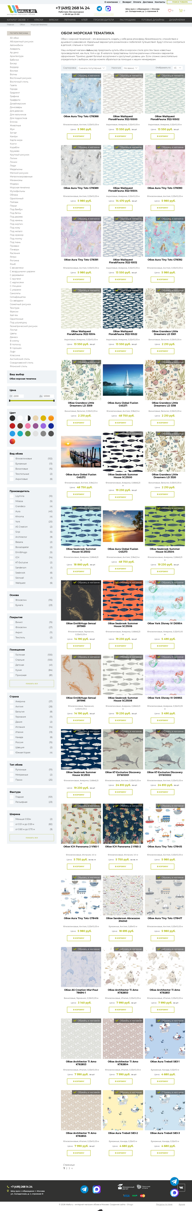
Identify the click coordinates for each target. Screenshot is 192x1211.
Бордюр (14, 67)
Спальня (19, 660)
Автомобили (16, 45)
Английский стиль (20, 359)
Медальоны (16, 169)
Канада (19, 737)
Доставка (148, 2)
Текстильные (22, 474)
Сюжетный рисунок (20, 304)
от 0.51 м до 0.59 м (24, 824)
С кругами (15, 278)
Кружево (14, 151)
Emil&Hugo (21, 552)
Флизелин (21, 600)
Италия (19, 732)
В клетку (14, 340)
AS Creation (21, 527)
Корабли (14, 147)
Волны (13, 74)
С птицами (15, 286)
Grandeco (20, 506)
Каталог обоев (16, 20)
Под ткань (15, 242)
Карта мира (16, 140)
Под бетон (15, 213)
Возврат (127, 2)
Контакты (160, 2)
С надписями (17, 282)
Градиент (15, 92)
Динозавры (16, 107)
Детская (19, 665)
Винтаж (14, 70)
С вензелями (17, 268)
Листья (13, 330)
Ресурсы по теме (164, 1205)
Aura (17, 511)
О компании (111, 2)
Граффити (15, 100)
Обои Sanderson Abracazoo (123, 919)
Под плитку (16, 238)
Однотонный (16, 198)
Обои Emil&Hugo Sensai (81, 625)
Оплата (137, 2)
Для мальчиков (18, 114)
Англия (19, 707)
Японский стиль (18, 366)
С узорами (15, 289)
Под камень (16, 220)
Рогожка (14, 260)
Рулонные (20, 770)
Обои (22, 24)
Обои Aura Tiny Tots (81, 116)
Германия (20, 717)
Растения (15, 253)
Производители (103, 20)
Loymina (19, 496)
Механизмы (16, 180)
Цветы (13, 333)
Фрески (53, 20)
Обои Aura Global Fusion (123, 404)
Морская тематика (20, 187)
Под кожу (15, 227)
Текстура (14, 308)
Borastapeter (22, 547)
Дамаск (14, 337)
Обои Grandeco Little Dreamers (165, 333)
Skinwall (19, 578)
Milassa (19, 501)
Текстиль (20, 638)
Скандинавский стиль (21, 362)
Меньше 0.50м (23, 819)
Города (13, 89)
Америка (20, 701)
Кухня (18, 670)
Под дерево (16, 216)
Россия (19, 742)
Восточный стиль (19, 81)
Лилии (13, 158)
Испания (20, 727)
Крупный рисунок (19, 154)
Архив (182, 1205)
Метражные (21, 775)
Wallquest (20, 583)
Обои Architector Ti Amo (123, 991)
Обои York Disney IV (165, 623)
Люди (13, 165)
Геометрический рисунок (23, 326)
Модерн (14, 184)
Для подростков (18, 118)
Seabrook (20, 573)
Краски (38, 20)
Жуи (12, 129)
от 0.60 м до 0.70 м (25, 829)
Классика (15, 355)
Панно (18, 780)
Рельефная (21, 802)
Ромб (13, 264)
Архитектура (16, 56)
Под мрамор (16, 235)
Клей (84, 20)
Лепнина (70, 20)
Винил (19, 622)
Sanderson (20, 568)
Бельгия (19, 712)
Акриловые (21, 479)
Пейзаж (14, 202)
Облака (14, 195)
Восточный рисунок (20, 78)
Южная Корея (22, 753)
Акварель (15, 49)
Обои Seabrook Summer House (123, 476)
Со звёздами (16, 300)
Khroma (19, 517)
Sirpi (17, 532)
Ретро (13, 257)
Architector (21, 537)
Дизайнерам (177, 20)
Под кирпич (16, 224)
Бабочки (14, 60)
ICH (17, 557)
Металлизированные (21, 176)
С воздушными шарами (22, 271)
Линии (13, 162)
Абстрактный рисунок (21, 41)
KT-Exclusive (21, 562)
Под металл (16, 231)
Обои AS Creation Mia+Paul (81, 991)
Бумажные (21, 464)
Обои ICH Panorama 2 (81, 846)
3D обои (14, 38)
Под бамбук (16, 209)
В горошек (16, 348)
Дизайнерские (18, 103)
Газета (13, 85)
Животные (15, 125)
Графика (14, 96)
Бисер (13, 63)
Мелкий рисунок (19, 173)
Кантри (14, 136)
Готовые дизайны (152, 20)
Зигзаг (13, 133)
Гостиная (20, 655)
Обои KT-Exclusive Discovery (123, 773)
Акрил (18, 632)
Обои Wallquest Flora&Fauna (122, 118)
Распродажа (128, 20)
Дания (18, 722)
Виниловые (21, 469)
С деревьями (17, 275)
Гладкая (19, 797)
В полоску (15, 344)
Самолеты (15, 293)
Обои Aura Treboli (164, 1061)
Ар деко (14, 52)
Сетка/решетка (18, 297)
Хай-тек (14, 315)
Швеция (19, 747)
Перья (13, 205)
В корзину (78, 136)
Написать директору (104, 13)
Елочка (13, 122)
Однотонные (16, 319)
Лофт (12, 351)
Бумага (19, 605)
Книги (13, 143)
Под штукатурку (18, 322)
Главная (10, 24)
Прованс (14, 246)
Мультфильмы (17, 191)
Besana (19, 542)
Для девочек (16, 111)
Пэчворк (14, 249)
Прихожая (20, 675)
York (17, 522)
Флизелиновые (23, 459)
